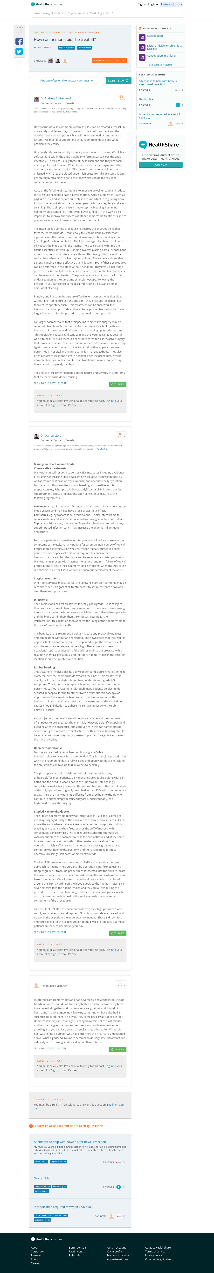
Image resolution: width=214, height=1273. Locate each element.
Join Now (160, 164)
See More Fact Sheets (160, 64)
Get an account (116, 1247)
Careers (36, 1263)
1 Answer (108, 1162)
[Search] (107, 13)
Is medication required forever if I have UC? (63, 1207)
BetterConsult (77, 1247)
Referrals (74, 1255)
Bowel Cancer (41, 1161)
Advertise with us (117, 1259)
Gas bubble (41, 1178)
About (34, 1247)
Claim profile (115, 1251)
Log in (109, 401)
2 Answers (101, 1216)
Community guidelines (159, 1259)
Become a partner (118, 1255)
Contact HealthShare (158, 1247)
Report (62, 383)
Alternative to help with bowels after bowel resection (70, 1142)
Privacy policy (153, 1255)
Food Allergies (59, 1186)
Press (34, 1259)
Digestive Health (66, 47)
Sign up (56, 405)
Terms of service (155, 1251)
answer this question (109, 60)
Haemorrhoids (84, 47)
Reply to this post (45, 383)
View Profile (71, 111)
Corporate (37, 1251)
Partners (36, 1255)
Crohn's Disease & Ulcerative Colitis (51, 1215)
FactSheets (75, 1251)
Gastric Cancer (41, 1191)
